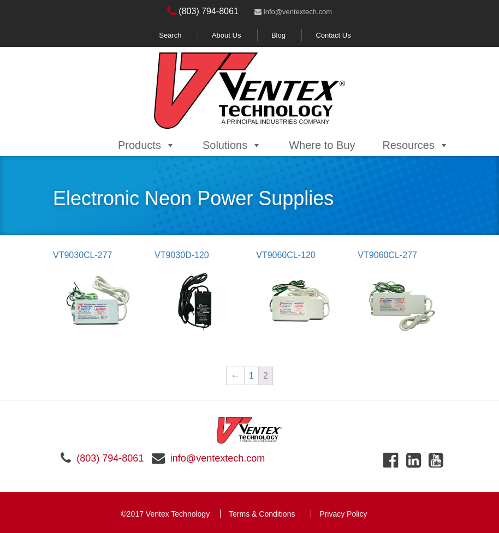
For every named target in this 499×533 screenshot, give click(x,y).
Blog (278, 35)
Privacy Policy (343, 514)
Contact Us (333, 35)
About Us (226, 35)
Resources (415, 145)
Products (146, 145)
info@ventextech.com (293, 12)
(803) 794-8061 (203, 11)
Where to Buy (322, 145)
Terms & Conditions (262, 514)
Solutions (232, 145)
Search (170, 35)
